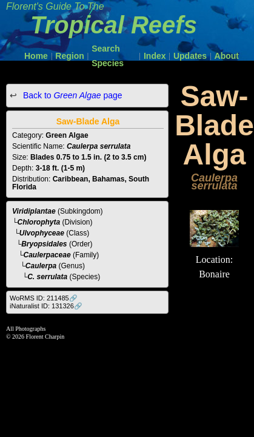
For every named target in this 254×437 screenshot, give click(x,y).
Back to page (71, 95)
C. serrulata (47, 277)
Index (155, 56)
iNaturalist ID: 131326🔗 (46, 306)
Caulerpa (40, 266)
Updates (190, 56)
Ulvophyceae (41, 233)
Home (36, 56)
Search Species (108, 56)
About (227, 56)
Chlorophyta (39, 222)
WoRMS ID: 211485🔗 (44, 298)
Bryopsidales (44, 244)
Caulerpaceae (47, 255)
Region (69, 56)
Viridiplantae (34, 211)
